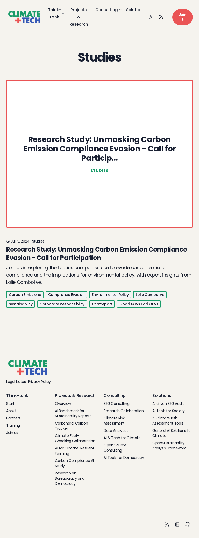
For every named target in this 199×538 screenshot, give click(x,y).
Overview (63, 403)
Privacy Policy (39, 381)
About (11, 410)
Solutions (137, 9)
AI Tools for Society (168, 410)
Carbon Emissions (25, 294)
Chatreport (102, 304)
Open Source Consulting (115, 447)
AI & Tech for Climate (122, 437)
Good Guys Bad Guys (138, 304)
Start (10, 403)
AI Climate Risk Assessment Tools (167, 420)
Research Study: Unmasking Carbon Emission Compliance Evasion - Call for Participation (96, 253)
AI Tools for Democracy (124, 457)
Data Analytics (116, 430)
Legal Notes (16, 381)
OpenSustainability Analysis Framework (169, 445)
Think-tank (56, 13)
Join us (12, 432)
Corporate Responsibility (62, 304)
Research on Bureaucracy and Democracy (69, 478)
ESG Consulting (116, 403)
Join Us (182, 17)
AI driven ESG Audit (168, 403)
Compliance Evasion (66, 294)
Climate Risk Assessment (114, 420)
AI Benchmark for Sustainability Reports (73, 413)
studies (38, 241)
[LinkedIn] (177, 524)
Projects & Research (80, 17)
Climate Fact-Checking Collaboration (75, 438)
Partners (13, 418)
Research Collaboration (124, 410)
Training (13, 425)
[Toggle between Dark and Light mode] (150, 17)
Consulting (108, 9)
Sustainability (20, 304)
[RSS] (167, 524)
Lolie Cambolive (150, 294)
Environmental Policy (110, 294)
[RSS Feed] (161, 17)
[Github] (187, 524)
